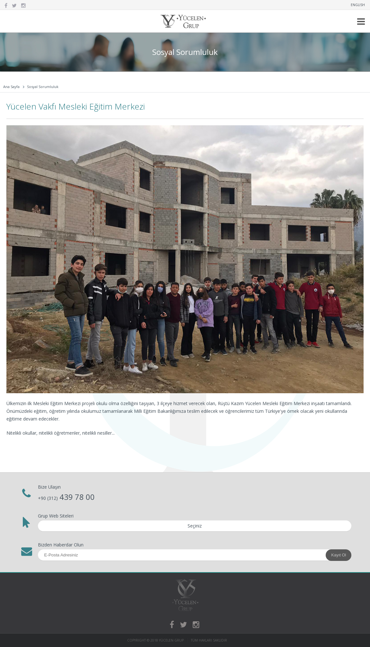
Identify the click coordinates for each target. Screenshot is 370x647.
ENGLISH (358, 5)
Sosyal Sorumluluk (42, 86)
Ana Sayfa (11, 86)
